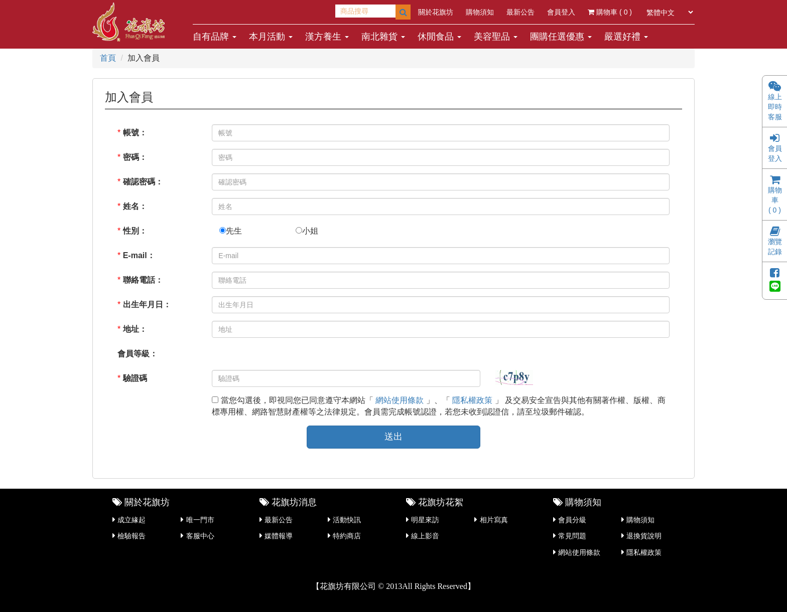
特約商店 (347, 536)
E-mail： (139, 255)
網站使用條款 (399, 400)
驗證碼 (135, 378)
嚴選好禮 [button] (626, 37)
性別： (135, 231)
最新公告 (520, 12)
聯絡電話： (143, 280)
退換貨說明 (644, 536)
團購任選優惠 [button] (561, 37)
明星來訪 (425, 520)
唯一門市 (200, 520)
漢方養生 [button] (327, 37)
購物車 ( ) (610, 12)
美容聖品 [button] (495, 37)
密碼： (135, 157)
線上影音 (425, 536)
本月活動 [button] (271, 37)
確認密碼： (143, 181)
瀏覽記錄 (775, 242)
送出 (393, 437)
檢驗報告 (131, 536)
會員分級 (572, 520)
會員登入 (561, 12)
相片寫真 (494, 520)
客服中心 (200, 536)
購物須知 (480, 12)
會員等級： (137, 353)
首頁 (108, 58)
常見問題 (572, 536)
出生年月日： (147, 304)
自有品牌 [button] (214, 37)
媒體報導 (279, 536)
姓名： (135, 206)
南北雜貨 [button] (383, 37)
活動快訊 (347, 520)
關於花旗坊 (435, 12)
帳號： (135, 132)
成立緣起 (131, 520)
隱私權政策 (472, 400)
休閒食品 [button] (439, 37)
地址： (135, 329)
